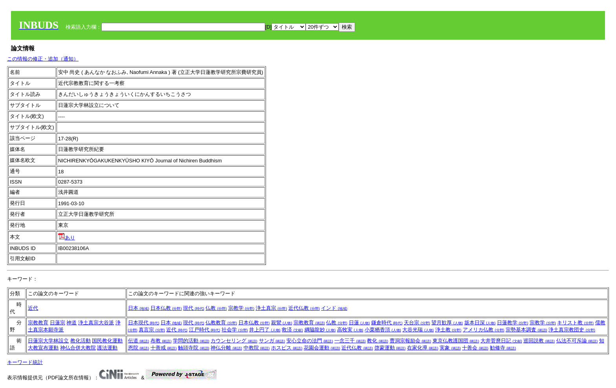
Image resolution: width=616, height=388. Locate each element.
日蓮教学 (512, 322)
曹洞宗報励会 (410, 341)
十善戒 (163, 348)
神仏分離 (226, 348)
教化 (377, 341)
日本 (138, 308)
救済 (292, 330)
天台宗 (417, 322)
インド (334, 308)
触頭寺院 (193, 348)
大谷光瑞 (418, 330)
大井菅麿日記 (501, 341)
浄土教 (448, 330)
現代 (193, 308)
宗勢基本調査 (526, 330)
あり (66, 238)
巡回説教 (539, 341)
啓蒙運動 (390, 348)
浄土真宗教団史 (571, 330)
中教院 (257, 348)
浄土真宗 (271, 308)
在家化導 (422, 348)
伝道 (138, 341)
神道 (71, 322)
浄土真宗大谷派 (96, 322)
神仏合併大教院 (78, 348)
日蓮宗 (57, 322)
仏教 (216, 308)
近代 (33, 308)
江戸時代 (204, 330)
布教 (161, 341)
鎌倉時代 (387, 322)
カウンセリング (234, 341)
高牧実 (350, 330)
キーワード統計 (25, 362)
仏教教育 (221, 322)
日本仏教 (166, 308)
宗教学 (241, 308)
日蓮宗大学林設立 (48, 341)
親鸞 (281, 322)
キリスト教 (575, 322)
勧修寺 (503, 348)
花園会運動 (322, 348)
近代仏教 (304, 308)
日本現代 (144, 322)
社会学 (235, 330)
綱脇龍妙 (320, 330)
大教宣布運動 (43, 348)
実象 (450, 348)
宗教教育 (38, 322)
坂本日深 (480, 322)
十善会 (475, 348)
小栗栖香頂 (383, 330)
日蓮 (359, 322)
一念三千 (350, 341)
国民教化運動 (107, 341)
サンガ (272, 341)
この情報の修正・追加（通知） (43, 59)
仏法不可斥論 (577, 341)
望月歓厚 (447, 322)
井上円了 (264, 330)
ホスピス (286, 348)
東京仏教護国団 (456, 341)
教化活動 (80, 341)
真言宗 (152, 330)
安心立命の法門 (309, 341)
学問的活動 (191, 341)
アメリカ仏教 (483, 330)
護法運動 (107, 348)
